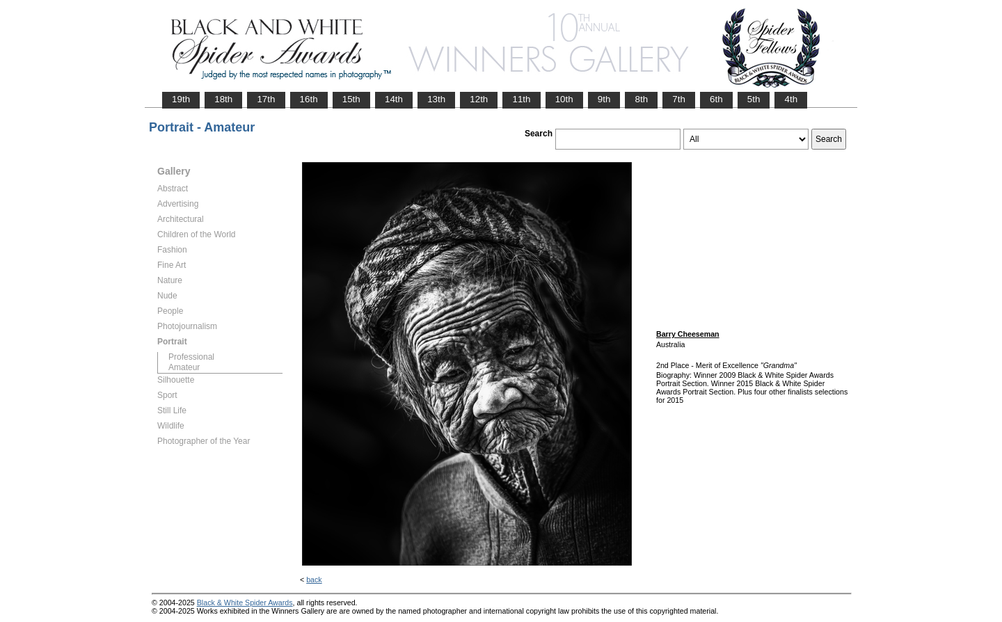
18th (223, 99)
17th (266, 99)
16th (309, 99)
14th (394, 99)
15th (351, 99)
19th (181, 99)
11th (521, 99)
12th (478, 99)
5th (754, 99)
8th (641, 99)
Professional (191, 357)
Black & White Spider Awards (245, 602)
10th (564, 99)
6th (716, 99)
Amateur (184, 367)
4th (791, 99)
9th (604, 99)
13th (436, 99)
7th (679, 99)
